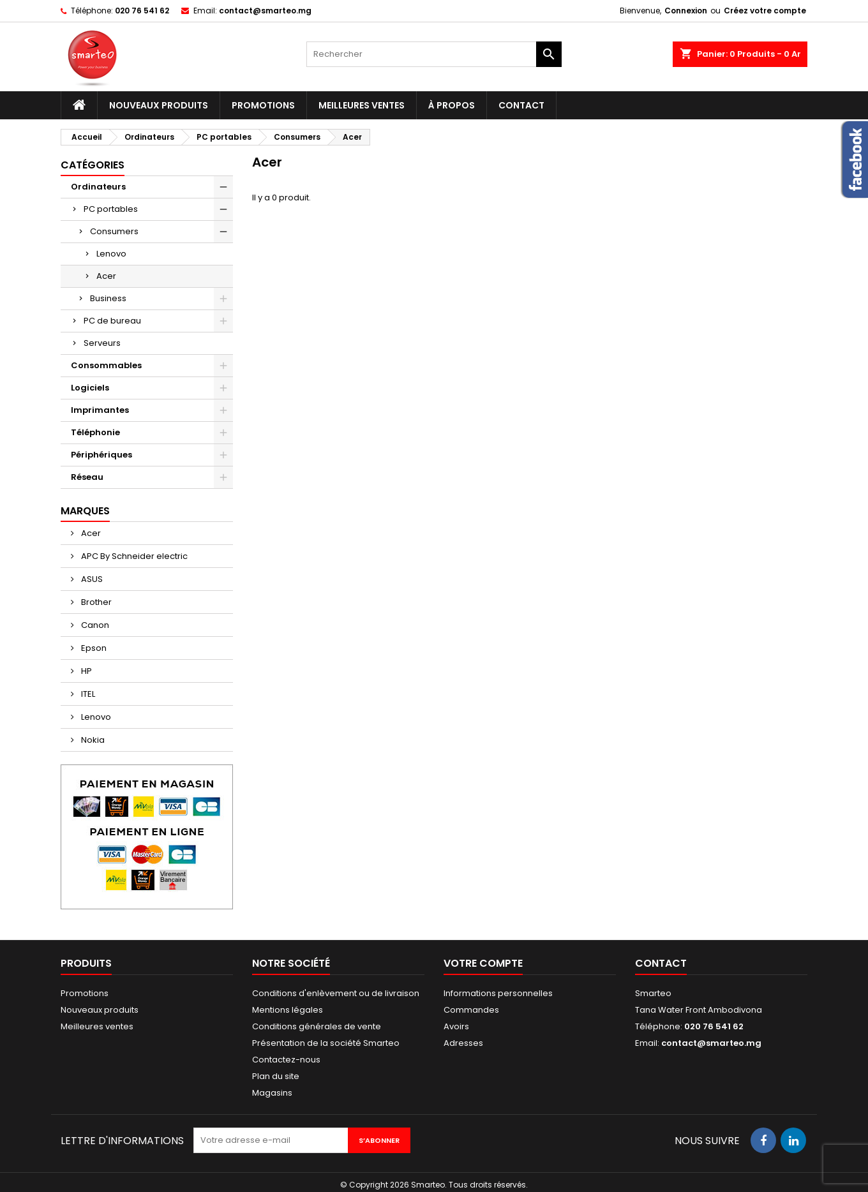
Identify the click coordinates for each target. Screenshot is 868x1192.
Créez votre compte (765, 10)
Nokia (92, 740)
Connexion (685, 10)
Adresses (463, 1043)
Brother (95, 602)
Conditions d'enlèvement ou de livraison (335, 993)
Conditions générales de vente (316, 1026)
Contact (521, 105)
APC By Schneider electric (133, 556)
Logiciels (90, 388)
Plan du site (275, 1076)
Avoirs (456, 1026)
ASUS (91, 579)
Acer (106, 276)
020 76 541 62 (142, 10)
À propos (451, 105)
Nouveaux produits (158, 105)
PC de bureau (112, 321)
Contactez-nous (286, 1060)
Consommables (106, 365)
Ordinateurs (98, 187)
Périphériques (101, 455)
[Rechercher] (434, 54)
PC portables (111, 209)
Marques (85, 510)
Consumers (114, 231)
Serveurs (102, 343)
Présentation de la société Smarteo (326, 1043)
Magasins (272, 1093)
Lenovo (111, 254)
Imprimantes (100, 410)
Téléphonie (95, 432)
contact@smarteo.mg (265, 10)
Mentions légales (287, 1010)
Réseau (87, 477)
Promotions (263, 105)
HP (85, 671)
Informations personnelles (498, 993)
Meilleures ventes (361, 105)
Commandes (471, 1010)
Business (108, 298)
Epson (93, 648)
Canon (94, 625)
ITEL (87, 694)
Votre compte (483, 963)
